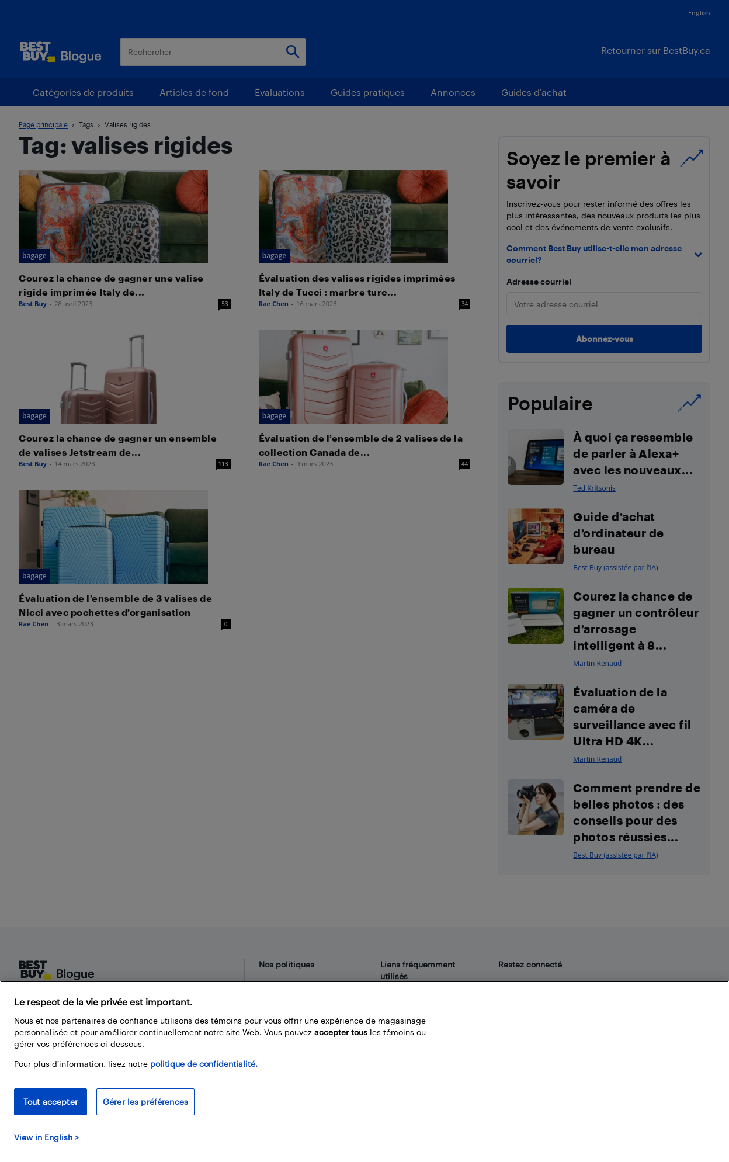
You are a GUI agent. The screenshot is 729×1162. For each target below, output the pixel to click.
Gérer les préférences (145, 1101)
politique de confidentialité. (204, 1064)
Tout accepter (50, 1101)
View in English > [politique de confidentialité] (46, 1137)
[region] (364, 1071)
